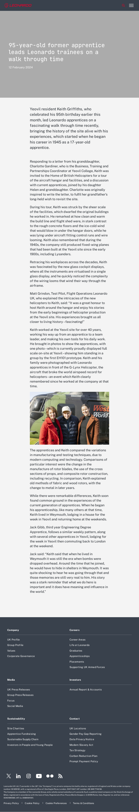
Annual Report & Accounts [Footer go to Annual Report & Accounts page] (86, 689)
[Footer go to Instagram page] (28, 776)
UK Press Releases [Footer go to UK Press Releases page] (18, 689)
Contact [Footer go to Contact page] (75, 718)
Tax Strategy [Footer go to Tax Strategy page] (77, 750)
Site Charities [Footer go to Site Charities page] (15, 728)
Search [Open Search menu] (123, 5)
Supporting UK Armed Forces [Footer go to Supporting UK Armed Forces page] (87, 667)
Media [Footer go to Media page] (11, 679)
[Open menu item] (131, 5)
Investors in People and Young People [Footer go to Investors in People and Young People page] (30, 744)
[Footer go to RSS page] (60, 776)
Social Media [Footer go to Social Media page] (15, 706)
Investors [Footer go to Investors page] (75, 679)
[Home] (17, 5)
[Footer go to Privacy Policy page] (11, 803)
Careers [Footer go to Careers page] (74, 630)
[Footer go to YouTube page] (39, 776)
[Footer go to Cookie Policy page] (32, 803)
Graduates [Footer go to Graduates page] (76, 650)
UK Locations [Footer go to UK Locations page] (78, 728)
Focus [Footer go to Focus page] (10, 700)
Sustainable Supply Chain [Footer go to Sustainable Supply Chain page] (22, 739)
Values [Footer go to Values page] (11, 650)
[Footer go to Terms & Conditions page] (83, 803)
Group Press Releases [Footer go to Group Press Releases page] (20, 695)
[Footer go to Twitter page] (7, 776)
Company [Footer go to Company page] (13, 630)
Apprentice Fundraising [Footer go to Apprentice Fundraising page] (21, 733)
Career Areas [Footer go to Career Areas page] (77, 639)
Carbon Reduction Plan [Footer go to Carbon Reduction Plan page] (83, 755)
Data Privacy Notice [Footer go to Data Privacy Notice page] (82, 739)
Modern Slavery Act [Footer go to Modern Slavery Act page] (81, 744)
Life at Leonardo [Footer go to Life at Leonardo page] (80, 645)
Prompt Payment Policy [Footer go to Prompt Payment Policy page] (84, 761)
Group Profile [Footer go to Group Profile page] (15, 645)
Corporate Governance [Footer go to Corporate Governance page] (21, 656)
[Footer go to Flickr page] (50, 776)
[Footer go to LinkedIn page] (18, 776)
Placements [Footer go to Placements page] (77, 661)
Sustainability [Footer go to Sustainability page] (16, 718)
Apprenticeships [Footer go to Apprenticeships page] (80, 656)
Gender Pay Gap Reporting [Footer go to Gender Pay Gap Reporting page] (86, 733)
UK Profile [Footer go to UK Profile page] (13, 639)
